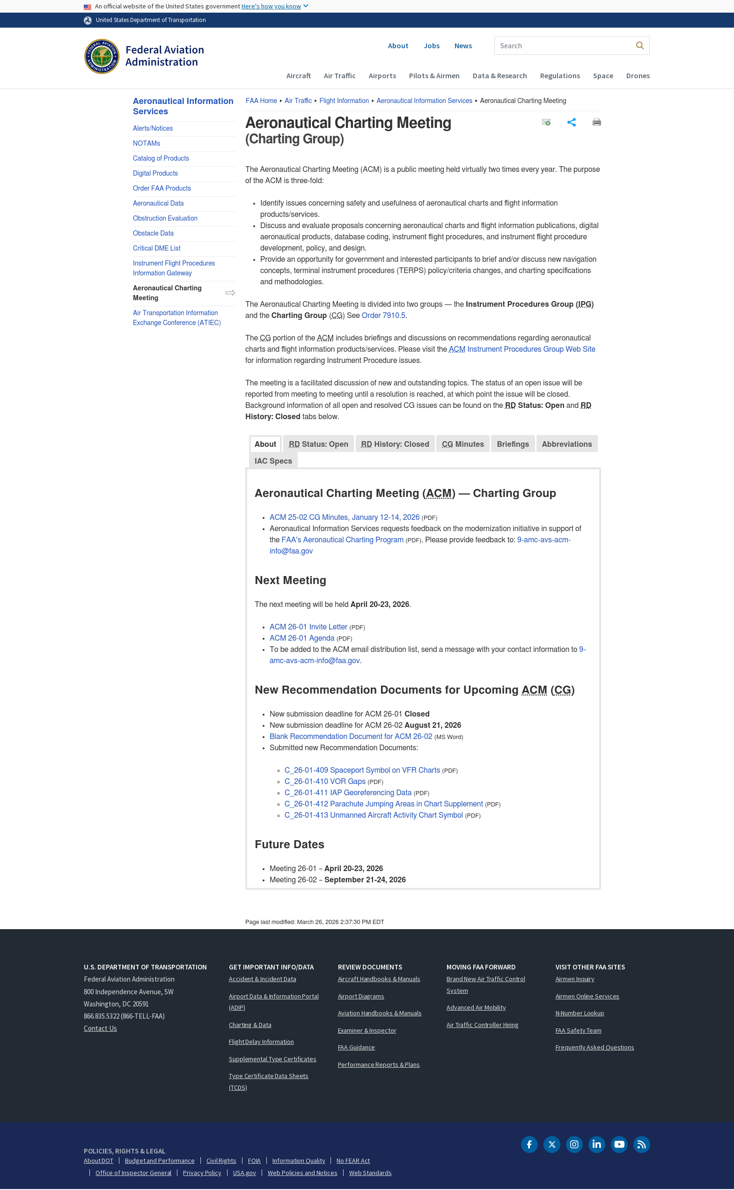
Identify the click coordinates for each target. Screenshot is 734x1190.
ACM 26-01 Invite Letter (308, 627)
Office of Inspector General (133, 1173)
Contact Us (100, 1028)
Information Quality (298, 1161)
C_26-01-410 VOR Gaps (325, 781)
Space (603, 75)
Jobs (432, 45)
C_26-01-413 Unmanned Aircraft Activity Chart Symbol (374, 815)
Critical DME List (157, 248)
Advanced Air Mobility (476, 1008)
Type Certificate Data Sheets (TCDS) (268, 1082)
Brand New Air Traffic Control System (486, 985)
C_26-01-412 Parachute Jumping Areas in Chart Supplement (384, 804)
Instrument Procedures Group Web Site (522, 349)
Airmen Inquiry (575, 979)
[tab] (265, 443)
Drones (638, 75)
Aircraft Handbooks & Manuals (379, 979)
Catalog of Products (161, 158)
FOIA (254, 1161)
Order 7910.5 (383, 315)
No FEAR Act (353, 1161)
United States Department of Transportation (151, 19)
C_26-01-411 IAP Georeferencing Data (348, 793)
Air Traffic (340, 75)
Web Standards (370, 1173)
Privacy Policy (202, 1173)
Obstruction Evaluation (165, 218)
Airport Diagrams (361, 996)
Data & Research (500, 75)
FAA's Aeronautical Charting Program (343, 540)
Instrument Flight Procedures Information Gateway (174, 268)
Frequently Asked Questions (595, 1047)
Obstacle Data (153, 233)
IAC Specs (273, 461)
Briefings (513, 444)
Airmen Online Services (588, 996)
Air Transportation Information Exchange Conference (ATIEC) (177, 318)
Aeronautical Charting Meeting (167, 293)
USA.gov (244, 1173)
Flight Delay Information (261, 1042)
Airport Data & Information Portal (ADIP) (274, 1002)
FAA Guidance (356, 1047)
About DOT (98, 1161)
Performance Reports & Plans (379, 1065)
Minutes (463, 444)
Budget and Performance (160, 1161)
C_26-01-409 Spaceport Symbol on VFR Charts (362, 770)
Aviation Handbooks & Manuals (380, 1013)
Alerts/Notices (153, 129)
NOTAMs (146, 143)
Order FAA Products (162, 188)
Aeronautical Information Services (425, 101)
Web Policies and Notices (303, 1173)
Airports (382, 75)
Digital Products (155, 173)
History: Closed (395, 444)
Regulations (560, 75)
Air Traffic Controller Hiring (483, 1025)
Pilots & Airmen (434, 75)
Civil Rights (221, 1161)
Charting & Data (250, 1025)
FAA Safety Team (579, 1031)
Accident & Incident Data (262, 979)
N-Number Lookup (580, 1013)
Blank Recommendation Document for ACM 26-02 (351, 736)
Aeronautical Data (158, 203)
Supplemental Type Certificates (272, 1059)
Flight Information (344, 101)
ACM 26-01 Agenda (302, 638)
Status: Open (318, 444)
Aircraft (298, 75)
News (463, 45)
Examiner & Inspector (367, 1031)
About (398, 45)
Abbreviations (567, 444)
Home (261, 101)
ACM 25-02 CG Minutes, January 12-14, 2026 (345, 517)
